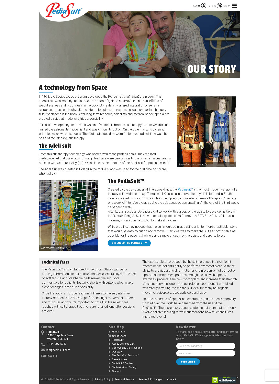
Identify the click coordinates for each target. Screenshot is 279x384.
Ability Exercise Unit (123, 343)
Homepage (118, 331)
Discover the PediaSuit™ (129, 243)
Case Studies (119, 359)
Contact (116, 371)
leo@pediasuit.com (58, 350)
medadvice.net (49, 158)
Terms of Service (124, 379)
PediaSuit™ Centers (122, 363)
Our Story (117, 351)
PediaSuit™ (118, 339)
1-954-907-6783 (56, 343)
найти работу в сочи (139, 96)
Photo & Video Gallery (124, 367)
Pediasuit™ (185, 189)
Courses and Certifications (127, 347)
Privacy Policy (102, 379)
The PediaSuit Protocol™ (125, 355)
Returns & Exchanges (150, 379)
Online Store (119, 335)
